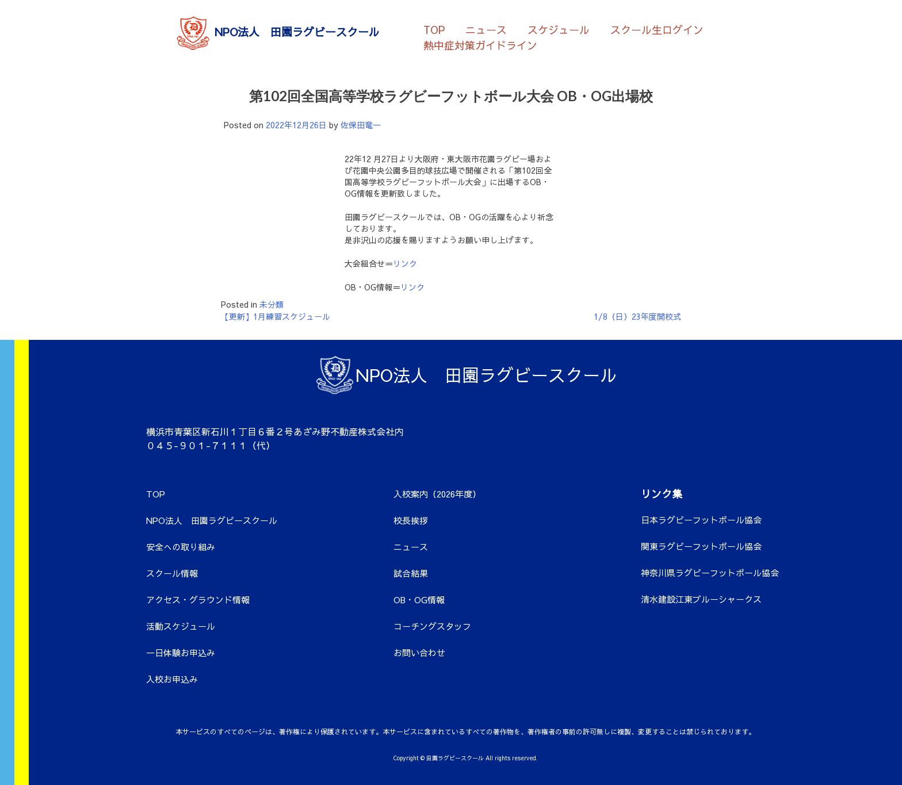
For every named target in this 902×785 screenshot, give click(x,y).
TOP (434, 29)
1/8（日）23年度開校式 (637, 316)
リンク (405, 263)
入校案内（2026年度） (437, 494)
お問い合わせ (419, 652)
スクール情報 (172, 573)
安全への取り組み (180, 547)
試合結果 (410, 573)
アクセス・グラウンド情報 (198, 599)
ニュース (486, 29)
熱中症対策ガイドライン (480, 44)
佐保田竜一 (361, 125)
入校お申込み (172, 679)
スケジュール (559, 29)
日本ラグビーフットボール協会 (701, 520)
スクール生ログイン (657, 29)
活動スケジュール (180, 626)
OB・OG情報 (419, 599)
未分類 (271, 304)
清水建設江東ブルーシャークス (701, 599)
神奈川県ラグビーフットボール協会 (710, 572)
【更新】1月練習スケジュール (275, 316)
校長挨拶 (410, 520)
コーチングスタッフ (432, 626)
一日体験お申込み (180, 652)
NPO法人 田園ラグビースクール (211, 520)
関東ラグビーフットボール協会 (701, 546)
